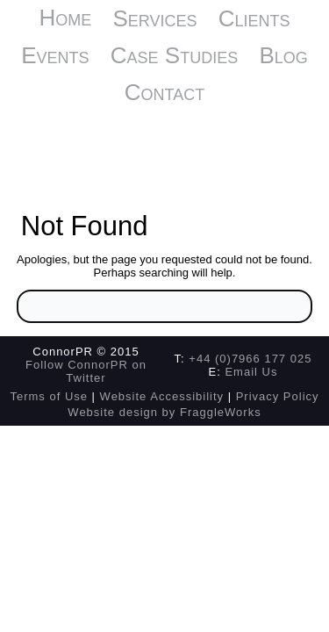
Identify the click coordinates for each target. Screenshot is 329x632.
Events (55, 55)
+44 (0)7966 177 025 (250, 358)
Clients (254, 18)
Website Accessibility (162, 396)
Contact (164, 92)
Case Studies (174, 55)
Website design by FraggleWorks (164, 412)
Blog (283, 55)
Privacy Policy (277, 396)
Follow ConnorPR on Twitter (86, 371)
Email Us (251, 371)
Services (154, 18)
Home (65, 17)
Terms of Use (49, 396)
